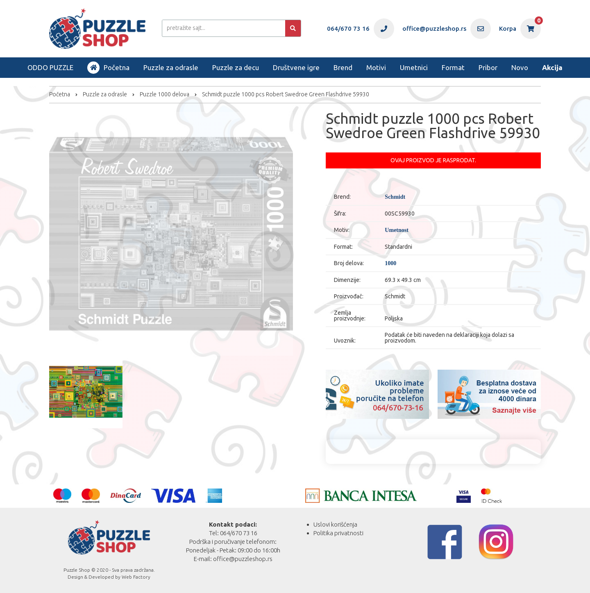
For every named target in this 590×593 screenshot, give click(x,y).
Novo (519, 67)
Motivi (376, 67)
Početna (108, 67)
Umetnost (396, 230)
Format (453, 67)
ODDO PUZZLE (50, 67)
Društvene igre (296, 67)
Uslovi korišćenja (335, 524)
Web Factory (136, 576)
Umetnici (414, 67)
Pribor (488, 67)
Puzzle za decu (235, 67)
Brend (343, 67)
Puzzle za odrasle (170, 67)
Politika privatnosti (338, 532)
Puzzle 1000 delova (164, 94)
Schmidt (395, 197)
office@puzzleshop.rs (242, 558)
